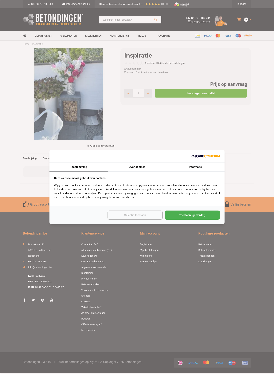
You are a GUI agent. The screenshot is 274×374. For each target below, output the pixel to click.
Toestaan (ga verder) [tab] (192, 215)
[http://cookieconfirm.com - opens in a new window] (205, 156)
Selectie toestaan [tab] (135, 215)
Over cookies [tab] (137, 166)
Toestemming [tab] (78, 166)
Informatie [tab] (195, 166)
